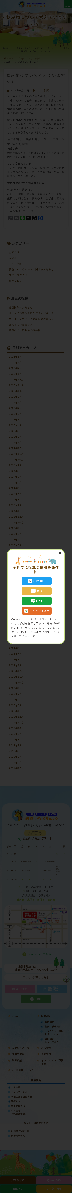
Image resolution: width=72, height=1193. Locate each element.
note (36, 591)
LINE (37, 601)
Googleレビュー (36, 611)
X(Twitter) (37, 581)
